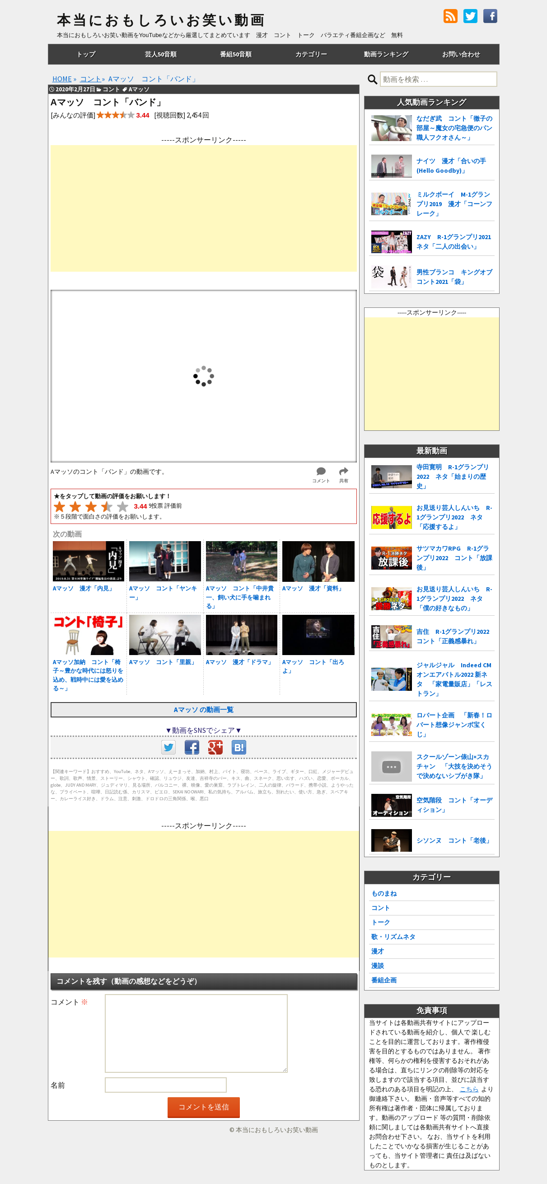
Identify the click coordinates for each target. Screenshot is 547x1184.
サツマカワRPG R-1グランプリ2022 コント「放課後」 (454, 557)
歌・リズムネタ (393, 937)
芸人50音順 (161, 54)
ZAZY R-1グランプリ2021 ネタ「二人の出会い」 (455, 241)
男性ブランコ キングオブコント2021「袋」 (454, 277)
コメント (69, 1001)
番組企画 (384, 980)
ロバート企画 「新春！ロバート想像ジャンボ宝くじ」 (454, 724)
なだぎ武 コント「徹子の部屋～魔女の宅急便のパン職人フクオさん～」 (454, 128)
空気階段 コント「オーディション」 (454, 805)
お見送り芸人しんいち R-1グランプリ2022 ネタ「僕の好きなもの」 (454, 598)
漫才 (377, 951)
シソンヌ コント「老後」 (454, 840)
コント (380, 908)
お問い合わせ (461, 54)
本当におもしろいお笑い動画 (161, 20)
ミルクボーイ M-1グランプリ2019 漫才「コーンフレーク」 (454, 203)
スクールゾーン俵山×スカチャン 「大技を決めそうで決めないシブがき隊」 (454, 766)
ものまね (384, 893)
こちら (469, 1089)
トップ (85, 54)
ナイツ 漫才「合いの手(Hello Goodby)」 (451, 166)
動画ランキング (386, 54)
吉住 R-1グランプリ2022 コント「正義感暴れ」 (455, 636)
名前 (58, 1085)
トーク (380, 922)
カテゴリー (311, 54)
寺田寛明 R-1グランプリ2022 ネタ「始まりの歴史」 (452, 476)
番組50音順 (236, 54)
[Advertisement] (204, 208)
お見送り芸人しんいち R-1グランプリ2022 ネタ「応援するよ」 (454, 517)
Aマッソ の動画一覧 (204, 709)
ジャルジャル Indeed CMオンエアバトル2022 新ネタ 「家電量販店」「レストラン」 (454, 679)
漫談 (377, 966)
